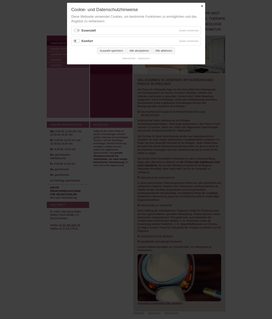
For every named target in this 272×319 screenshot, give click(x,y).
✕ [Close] (202, 6)
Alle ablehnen (163, 50)
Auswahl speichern (111, 50)
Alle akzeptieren (139, 50)
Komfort (87, 41)
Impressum (144, 58)
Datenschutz (129, 58)
